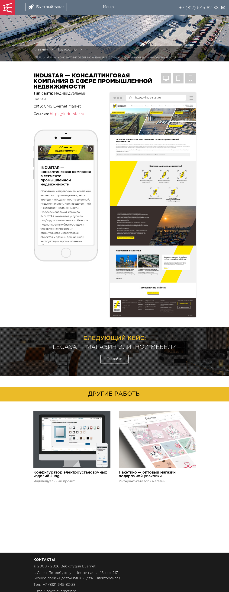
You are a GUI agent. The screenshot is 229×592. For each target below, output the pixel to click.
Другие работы (114, 394)
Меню (108, 7)
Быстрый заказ (50, 7)
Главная (40, 49)
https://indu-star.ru (67, 114)
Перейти (114, 359)
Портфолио (66, 49)
